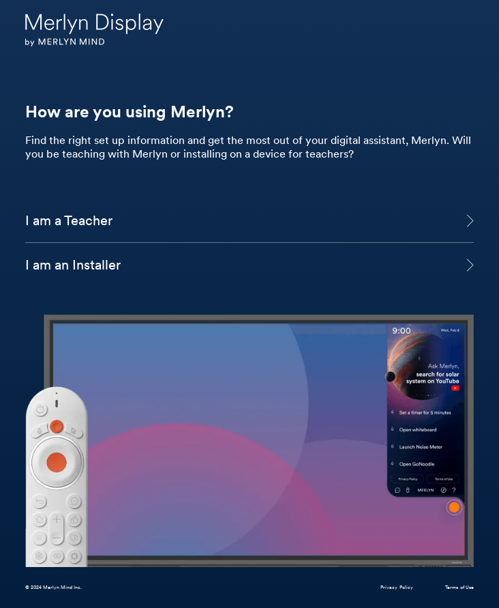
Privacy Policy (397, 587)
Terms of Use (459, 587)
